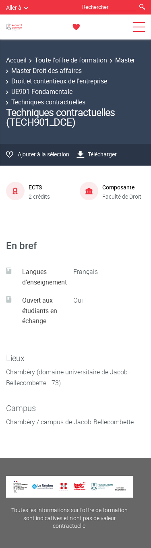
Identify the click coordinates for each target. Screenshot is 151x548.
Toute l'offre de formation (71, 60)
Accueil (16, 60)
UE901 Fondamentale (41, 91)
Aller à (17, 7)
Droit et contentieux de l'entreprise (59, 81)
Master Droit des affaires (46, 70)
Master (125, 60)
